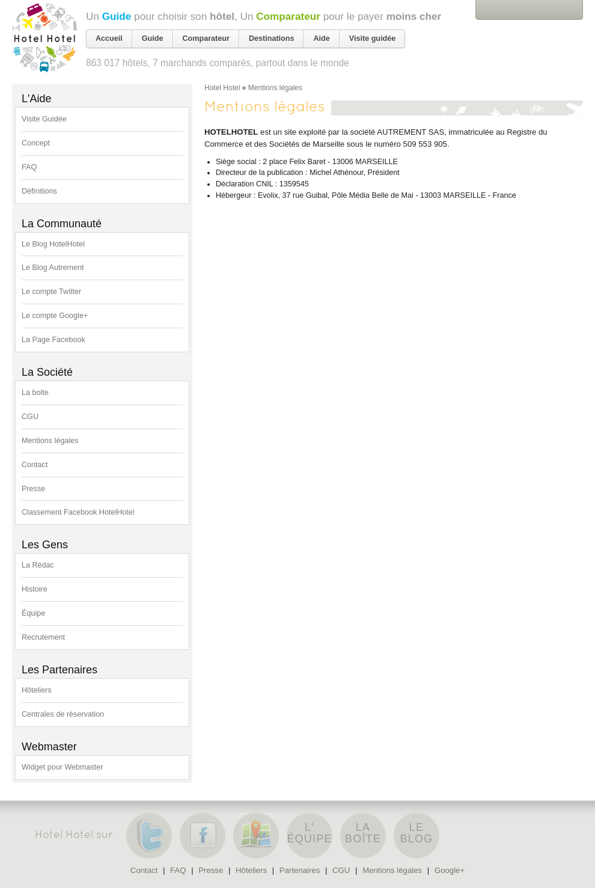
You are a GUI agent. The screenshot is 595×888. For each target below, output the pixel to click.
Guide (117, 16)
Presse (33, 489)
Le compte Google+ (55, 315)
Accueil (109, 38)
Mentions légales (50, 440)
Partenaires (299, 870)
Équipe (33, 613)
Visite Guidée (44, 119)
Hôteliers (37, 690)
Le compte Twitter (51, 291)
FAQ (29, 167)
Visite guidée (372, 38)
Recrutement (43, 637)
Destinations (271, 38)
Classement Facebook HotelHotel (78, 512)
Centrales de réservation (63, 714)
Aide (321, 38)
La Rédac (38, 565)
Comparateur (288, 16)
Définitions (39, 191)
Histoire (34, 589)
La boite (35, 392)
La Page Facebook (53, 339)
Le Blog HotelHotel (53, 244)
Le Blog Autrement (53, 267)
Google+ (450, 870)
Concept (36, 143)
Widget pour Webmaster (62, 767)
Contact (34, 465)
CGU (30, 416)
